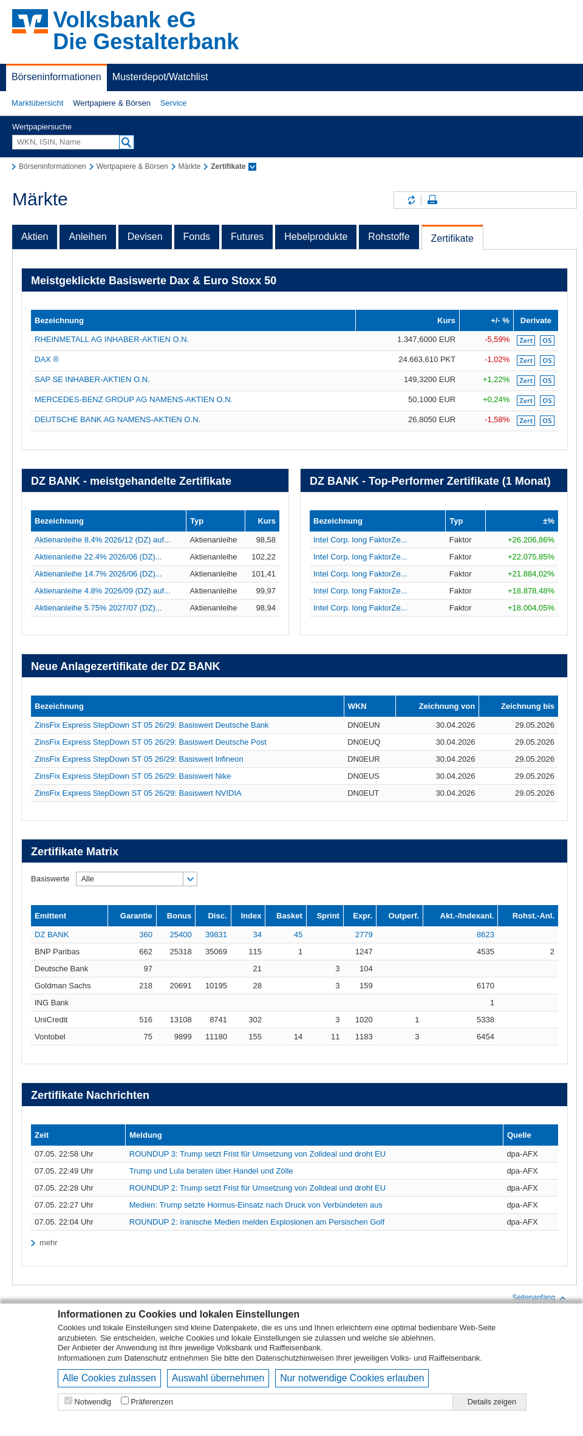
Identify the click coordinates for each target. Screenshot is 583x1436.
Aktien (34, 236)
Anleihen (87, 236)
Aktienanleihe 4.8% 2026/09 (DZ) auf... (103, 590)
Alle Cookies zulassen (109, 1378)
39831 (216, 934)
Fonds (196, 236)
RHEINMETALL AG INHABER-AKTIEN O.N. (112, 339)
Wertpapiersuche (42, 126)
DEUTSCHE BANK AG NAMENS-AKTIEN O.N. (117, 419)
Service (173, 103)
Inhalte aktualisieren (410, 200)
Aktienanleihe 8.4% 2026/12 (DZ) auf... (103, 539)
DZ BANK (52, 934)
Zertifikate (452, 238)
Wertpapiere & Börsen (112, 103)
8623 (485, 934)
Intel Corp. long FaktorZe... (360, 539)
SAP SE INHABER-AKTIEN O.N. (92, 379)
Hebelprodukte (315, 236)
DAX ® (47, 359)
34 (257, 934)
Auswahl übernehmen (218, 1378)
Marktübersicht (37, 103)
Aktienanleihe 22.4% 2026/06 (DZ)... (98, 556)
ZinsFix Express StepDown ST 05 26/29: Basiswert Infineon (139, 759)
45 (298, 934)
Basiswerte (50, 878)
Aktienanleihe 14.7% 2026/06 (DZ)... (98, 573)
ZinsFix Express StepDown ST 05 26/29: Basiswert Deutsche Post (151, 742)
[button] (37, 103)
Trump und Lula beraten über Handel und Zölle (211, 1170)
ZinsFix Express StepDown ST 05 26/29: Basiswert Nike (133, 776)
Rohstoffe (388, 236)
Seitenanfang (539, 1298)
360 (145, 934)
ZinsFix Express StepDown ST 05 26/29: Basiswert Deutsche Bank (152, 725)
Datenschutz (146, 1357)
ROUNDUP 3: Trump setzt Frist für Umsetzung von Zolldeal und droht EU (257, 1153)
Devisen (145, 236)
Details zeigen (492, 1401)
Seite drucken (432, 200)
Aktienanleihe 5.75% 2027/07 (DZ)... (98, 607)
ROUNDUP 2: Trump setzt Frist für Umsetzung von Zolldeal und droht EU (257, 1187)
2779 (364, 934)
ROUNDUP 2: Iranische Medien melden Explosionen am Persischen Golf (256, 1221)
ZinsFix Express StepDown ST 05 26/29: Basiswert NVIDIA (138, 793)
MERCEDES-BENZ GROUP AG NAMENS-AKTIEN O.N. (134, 399)
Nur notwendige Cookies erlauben (352, 1378)
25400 (181, 934)
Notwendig (93, 1401)
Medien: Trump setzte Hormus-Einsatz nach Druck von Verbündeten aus (256, 1204)
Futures (247, 236)
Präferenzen (152, 1401)
